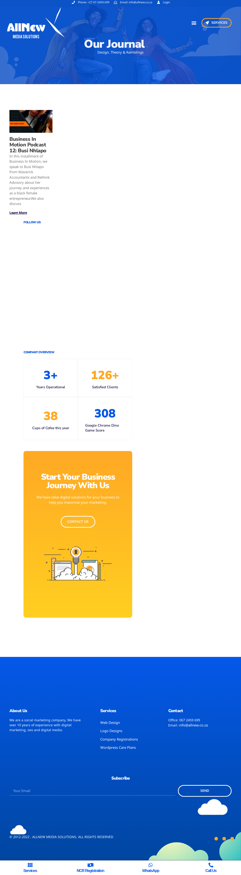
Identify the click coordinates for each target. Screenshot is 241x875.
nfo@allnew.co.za (194, 725)
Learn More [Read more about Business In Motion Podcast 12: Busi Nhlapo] (18, 212)
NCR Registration (90, 870)
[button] (194, 23)
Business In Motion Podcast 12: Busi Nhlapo (27, 145)
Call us (210, 870)
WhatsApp (150, 870)
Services (30, 870)
